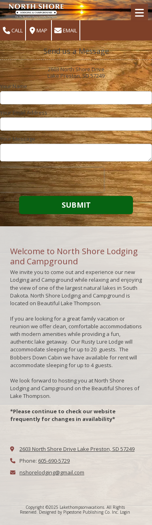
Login (125, 512)
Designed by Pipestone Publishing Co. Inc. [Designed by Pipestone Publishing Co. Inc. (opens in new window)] (79, 512)
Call (13, 30)
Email (65, 30)
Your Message (17, 139)
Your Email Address (23, 112)
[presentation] (52, 180)
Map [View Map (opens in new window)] (38, 30)
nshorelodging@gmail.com (51, 472)
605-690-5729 (54, 460)
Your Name (13, 86)
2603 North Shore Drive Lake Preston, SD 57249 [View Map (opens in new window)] (77, 449)
